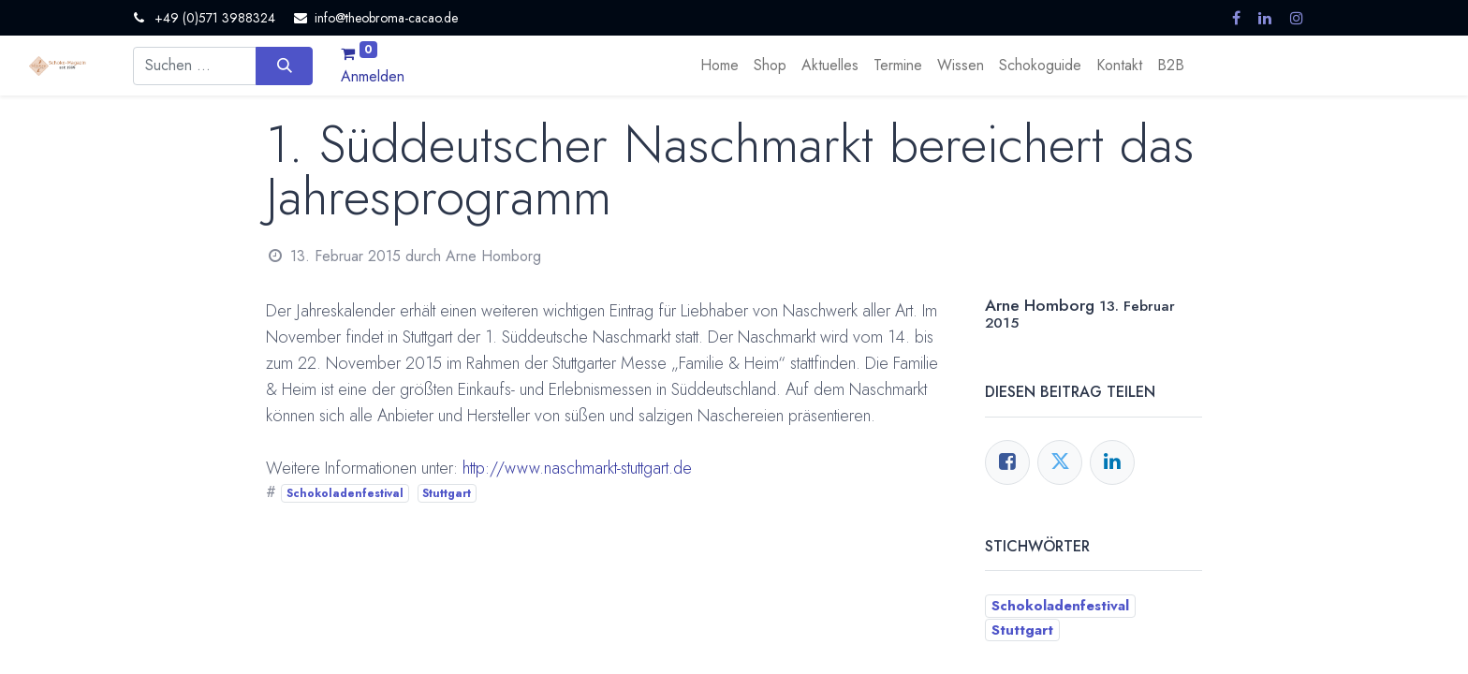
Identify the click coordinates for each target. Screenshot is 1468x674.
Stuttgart (446, 493)
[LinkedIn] (1112, 462)
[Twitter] (1059, 462)
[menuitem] (719, 65)
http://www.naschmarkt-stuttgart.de (577, 468)
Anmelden (372, 76)
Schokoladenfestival (345, 493)
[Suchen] (284, 65)
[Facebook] (1007, 462)
